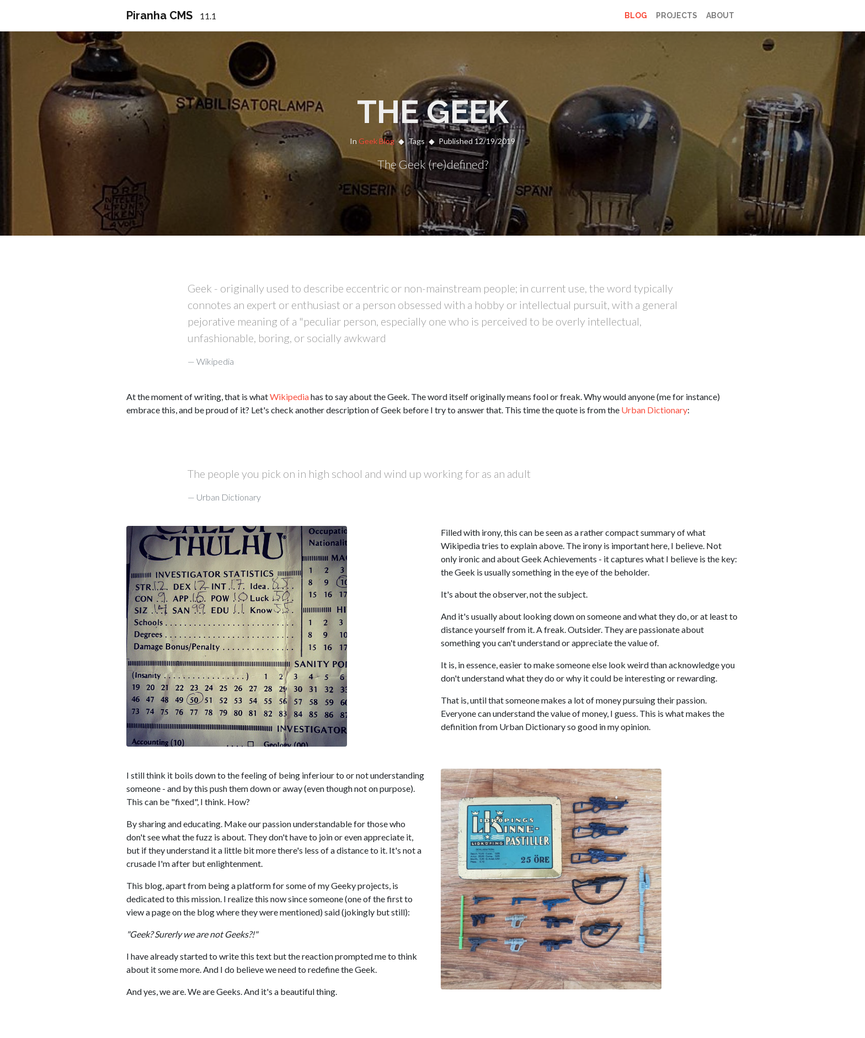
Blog (635, 15)
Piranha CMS (171, 15)
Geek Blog (376, 141)
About (720, 15)
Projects (676, 15)
